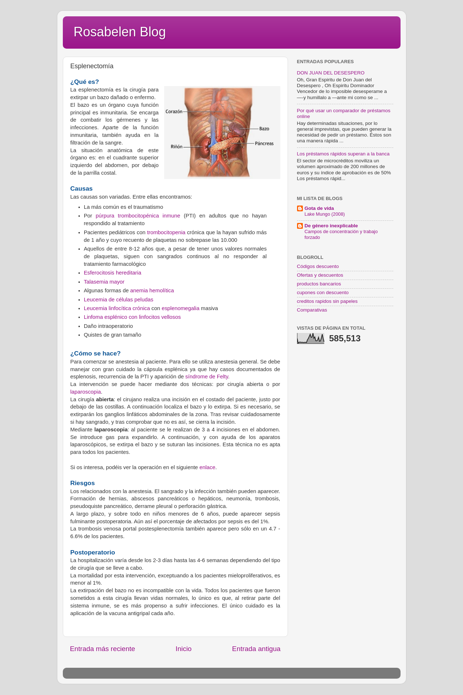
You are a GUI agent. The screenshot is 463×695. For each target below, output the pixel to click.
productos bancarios (319, 283)
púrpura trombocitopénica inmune (140, 216)
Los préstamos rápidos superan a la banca (343, 154)
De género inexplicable (331, 225)
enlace (207, 467)
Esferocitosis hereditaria (112, 273)
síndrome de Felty (206, 376)
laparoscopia (85, 392)
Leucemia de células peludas (118, 299)
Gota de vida (319, 208)
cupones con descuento (323, 292)
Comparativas (312, 310)
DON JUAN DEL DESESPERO (331, 73)
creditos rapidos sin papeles (327, 301)
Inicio (184, 649)
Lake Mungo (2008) (325, 214)
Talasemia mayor (104, 282)
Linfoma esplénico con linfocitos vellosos (132, 317)
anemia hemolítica (152, 290)
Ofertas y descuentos (320, 275)
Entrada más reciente (102, 649)
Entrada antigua (256, 649)
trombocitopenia (166, 232)
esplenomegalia (180, 308)
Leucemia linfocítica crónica (117, 308)
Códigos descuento (318, 266)
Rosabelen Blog (120, 31)
